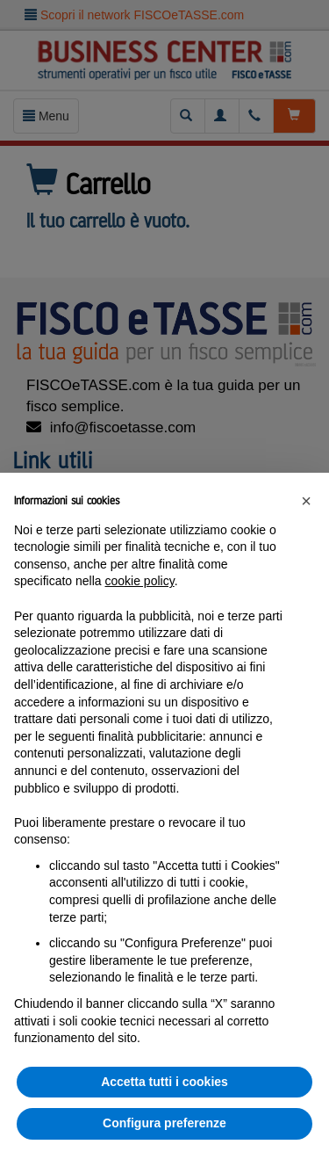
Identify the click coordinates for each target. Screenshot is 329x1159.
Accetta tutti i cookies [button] (164, 1082)
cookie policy (140, 581)
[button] (306, 501)
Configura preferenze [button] (164, 1123)
